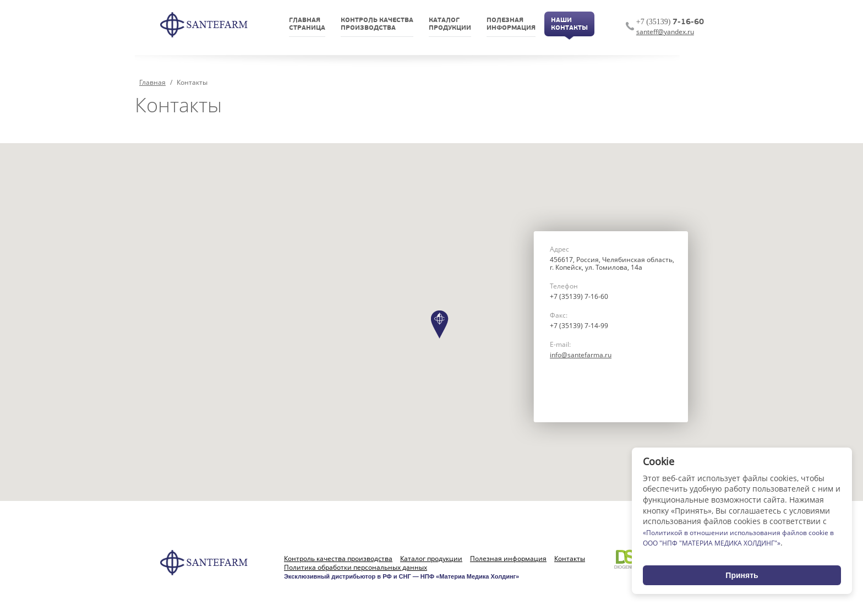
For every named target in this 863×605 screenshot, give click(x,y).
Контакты (569, 559)
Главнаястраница (307, 24)
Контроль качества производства (338, 559)
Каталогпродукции (450, 24)
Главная (152, 82)
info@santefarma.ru (580, 354)
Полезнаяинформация (511, 24)
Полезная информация (508, 559)
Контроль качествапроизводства (377, 24)
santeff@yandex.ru (665, 31)
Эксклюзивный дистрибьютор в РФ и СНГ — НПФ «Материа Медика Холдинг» (401, 576)
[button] (440, 324)
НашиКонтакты (569, 24)
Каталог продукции (431, 559)
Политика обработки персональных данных (355, 567)
